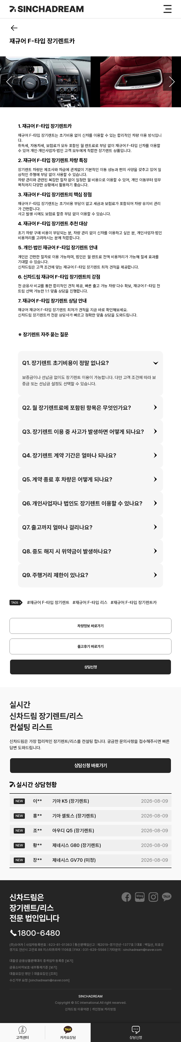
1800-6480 (38, 933)
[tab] (90, 363)
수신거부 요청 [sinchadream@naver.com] (39, 980)
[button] (90, 363)
